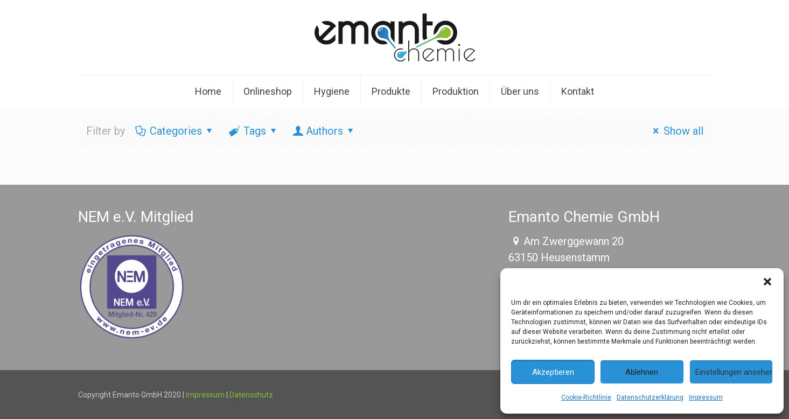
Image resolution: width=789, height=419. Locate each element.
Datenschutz (251, 394)
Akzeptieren (553, 372)
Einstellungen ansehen (734, 372)
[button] (767, 281)
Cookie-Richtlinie (586, 397)
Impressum (706, 397)
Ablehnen (641, 372)
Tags (254, 130)
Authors (324, 130)
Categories (175, 130)
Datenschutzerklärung (650, 397)
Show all (675, 130)
